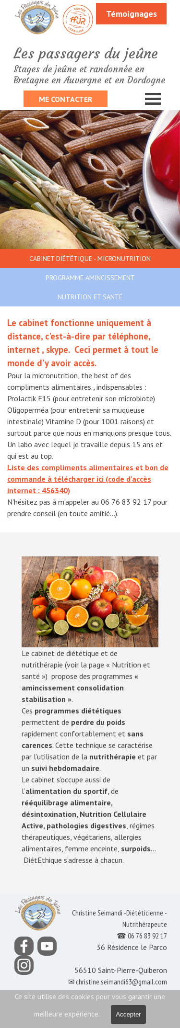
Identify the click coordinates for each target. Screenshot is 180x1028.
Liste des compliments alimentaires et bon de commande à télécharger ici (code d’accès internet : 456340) (87, 479)
